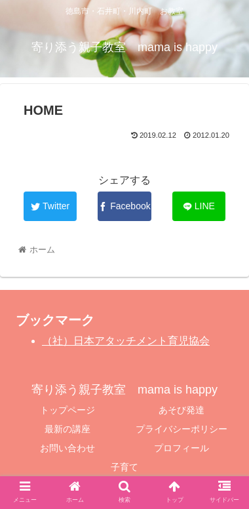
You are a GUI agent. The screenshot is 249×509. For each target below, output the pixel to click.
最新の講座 (67, 429)
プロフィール (181, 448)
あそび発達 (181, 410)
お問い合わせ (67, 448)
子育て (124, 467)
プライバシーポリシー (181, 429)
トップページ (67, 410)
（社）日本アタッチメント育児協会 (126, 340)
